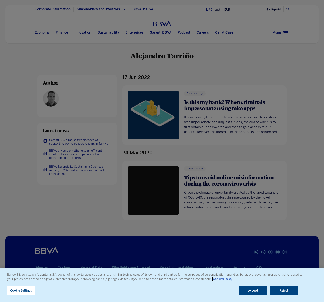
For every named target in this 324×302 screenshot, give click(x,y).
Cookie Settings (21, 290)
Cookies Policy (222, 279)
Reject (284, 290)
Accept (253, 290)
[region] (162, 285)
